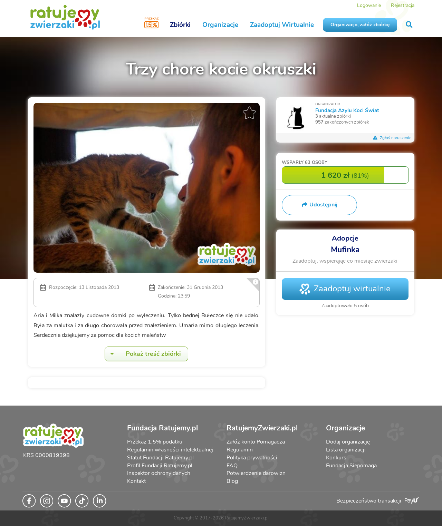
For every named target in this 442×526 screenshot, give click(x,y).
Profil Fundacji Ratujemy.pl (159, 465)
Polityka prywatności (252, 457)
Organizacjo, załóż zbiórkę (360, 24)
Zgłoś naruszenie (392, 137)
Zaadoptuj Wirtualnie (282, 24)
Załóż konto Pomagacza (256, 442)
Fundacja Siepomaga (351, 465)
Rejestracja (402, 5)
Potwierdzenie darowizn (256, 473)
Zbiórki (180, 24)
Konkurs (336, 457)
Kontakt (136, 481)
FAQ (232, 465)
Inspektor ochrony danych (158, 473)
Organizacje (220, 24)
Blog (232, 481)
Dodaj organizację (348, 442)
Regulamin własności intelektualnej (170, 450)
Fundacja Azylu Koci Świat (347, 110)
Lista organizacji (346, 450)
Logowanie (369, 5)
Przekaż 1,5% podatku (154, 442)
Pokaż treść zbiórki (143, 354)
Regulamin (240, 450)
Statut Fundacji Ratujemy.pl (160, 457)
